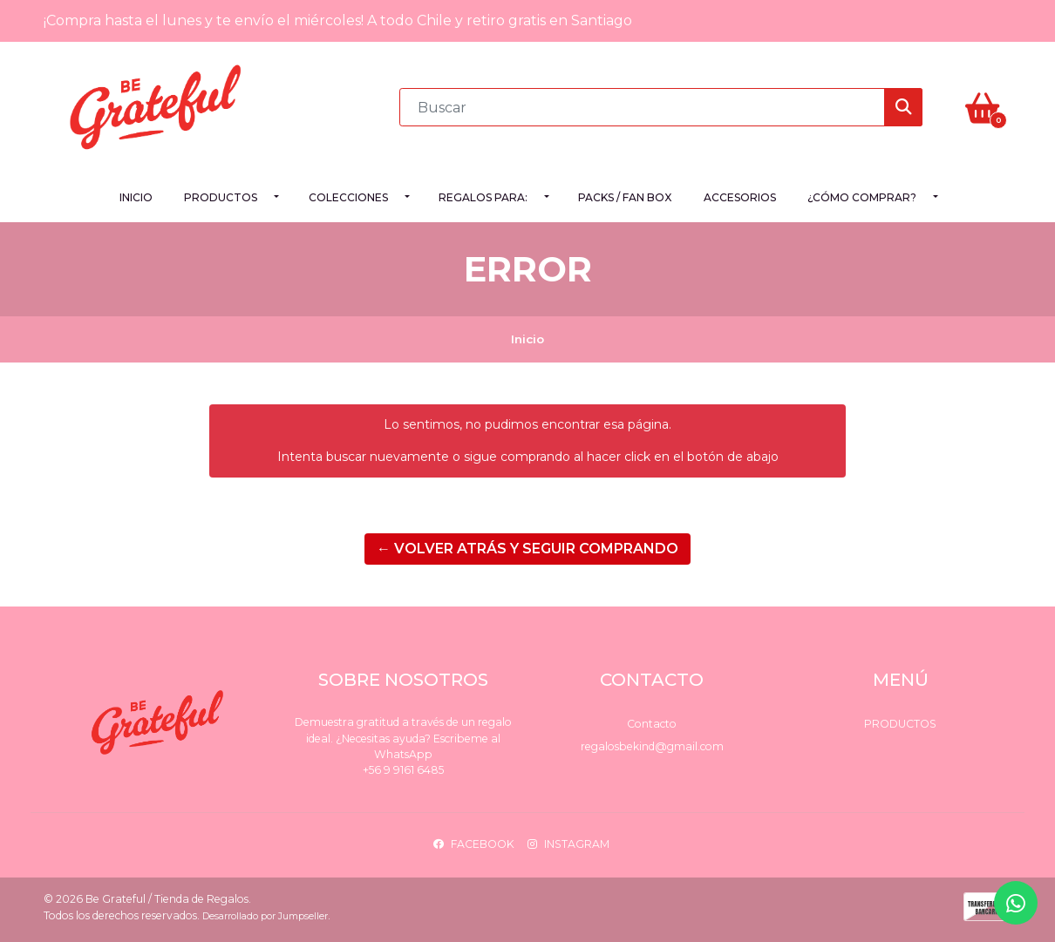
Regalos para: (483, 197)
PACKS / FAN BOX (624, 197)
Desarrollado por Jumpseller (265, 916)
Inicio (136, 197)
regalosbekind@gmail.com (652, 746)
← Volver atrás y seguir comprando (527, 548)
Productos (220, 197)
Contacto (652, 723)
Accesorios (740, 197)
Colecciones (348, 197)
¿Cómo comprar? (861, 197)
